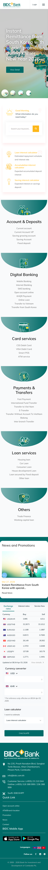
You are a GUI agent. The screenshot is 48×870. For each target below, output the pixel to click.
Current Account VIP (24, 232)
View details (36, 662)
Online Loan (24, 300)
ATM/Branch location (11, 810)
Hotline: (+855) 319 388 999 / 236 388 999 (26, 786)
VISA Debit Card (24, 349)
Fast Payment (24, 399)
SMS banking (24, 288)
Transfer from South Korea (24, 307)
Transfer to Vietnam (24, 303)
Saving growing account (24, 235)
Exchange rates (8, 607)
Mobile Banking (24, 281)
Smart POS (24, 353)
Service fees (39, 606)
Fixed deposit (24, 243)
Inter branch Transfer (24, 421)
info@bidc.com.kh (16, 775)
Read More (7, 593)
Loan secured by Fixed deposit (24, 474)
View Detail (15, 70)
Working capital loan (24, 520)
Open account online (24, 292)
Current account (24, 228)
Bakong (24, 417)
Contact (6, 824)
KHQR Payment (24, 296)
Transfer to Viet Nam (24, 406)
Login (34, 4)
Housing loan (24, 459)
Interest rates (24, 606)
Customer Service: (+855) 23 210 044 (26, 781)
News (5, 820)
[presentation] (4, 575)
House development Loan (24, 470)
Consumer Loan (24, 467)
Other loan (24, 478)
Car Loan (24, 463)
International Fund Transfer (24, 403)
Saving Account (24, 239)
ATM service (24, 356)
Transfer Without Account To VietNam (24, 414)
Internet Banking (24, 285)
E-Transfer (24, 410)
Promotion (7, 815)
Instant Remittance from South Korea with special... (20, 586)
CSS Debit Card (24, 345)
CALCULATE (24, 733)
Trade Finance (24, 516)
